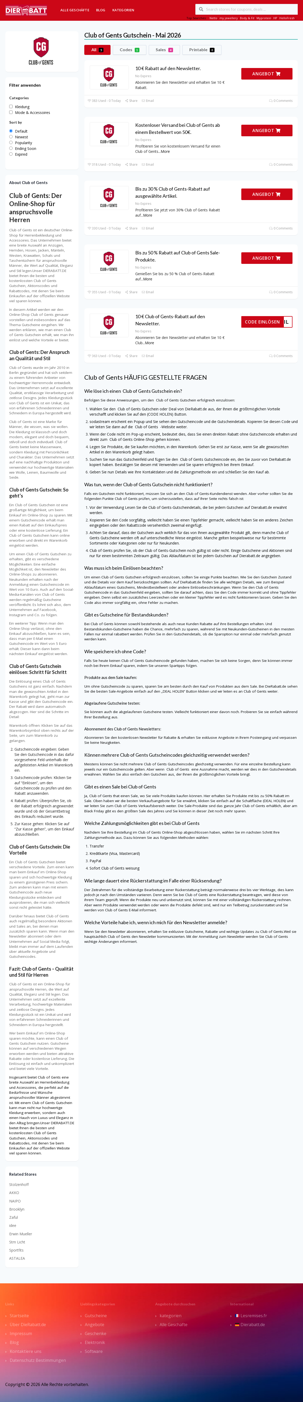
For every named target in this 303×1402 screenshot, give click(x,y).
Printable (202, 49)
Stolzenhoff (19, 1184)
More (165, 151)
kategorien (170, 1316)
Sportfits (16, 1250)
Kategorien (123, 10)
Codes (129, 49)
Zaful (13, 1217)
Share (131, 100)
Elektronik (95, 1342)
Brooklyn (16, 1209)
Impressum (21, 1333)
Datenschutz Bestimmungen (38, 1360)
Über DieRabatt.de (28, 1324)
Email (148, 100)
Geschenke (95, 1333)
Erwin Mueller (20, 1233)
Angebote (94, 1324)
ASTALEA (17, 1258)
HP (275, 18)
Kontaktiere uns (25, 1351)
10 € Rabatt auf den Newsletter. (168, 68)
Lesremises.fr (251, 1316)
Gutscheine (96, 1316)
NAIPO (15, 1201)
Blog (101, 10)
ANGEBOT (266, 74)
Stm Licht (17, 1241)
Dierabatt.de (250, 1324)
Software (94, 1351)
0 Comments (280, 100)
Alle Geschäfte (74, 10)
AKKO (14, 1192)
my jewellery (229, 18)
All (97, 49)
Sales (164, 49)
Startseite (19, 1316)
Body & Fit (247, 18)
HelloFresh (287, 18)
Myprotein (264, 18)
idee (12, 1225)
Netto (213, 18)
